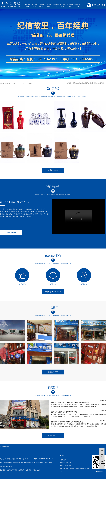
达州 (38, 470)
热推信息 (2, 83)
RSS (17, 83)
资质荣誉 (77, 5)
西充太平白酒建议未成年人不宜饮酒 (64, 412)
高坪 (13, 470)
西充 (21, 470)
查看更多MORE (53, 170)
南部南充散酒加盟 (78, 83)
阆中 (24, 470)
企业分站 (7, 83)
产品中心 (42, 5)
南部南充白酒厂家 (99, 83)
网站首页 (27, 5)
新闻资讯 (63, 5)
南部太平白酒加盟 (88, 83)
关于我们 (34, 5)
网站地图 (13, 83)
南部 (19, 470)
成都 (30, 470)
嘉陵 (16, 470)
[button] (48, 75)
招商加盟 (56, 5)
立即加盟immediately (53, 292)
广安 (33, 470)
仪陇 (27, 470)
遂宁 (35, 470)
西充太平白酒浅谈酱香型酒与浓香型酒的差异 (67, 422)
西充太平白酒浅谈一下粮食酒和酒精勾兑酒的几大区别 (70, 402)
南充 (8, 470)
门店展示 (49, 5)
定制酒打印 (70, 5)
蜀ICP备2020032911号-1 (45, 459)
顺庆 (10, 470)
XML (21, 83)
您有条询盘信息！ (28, 83)
